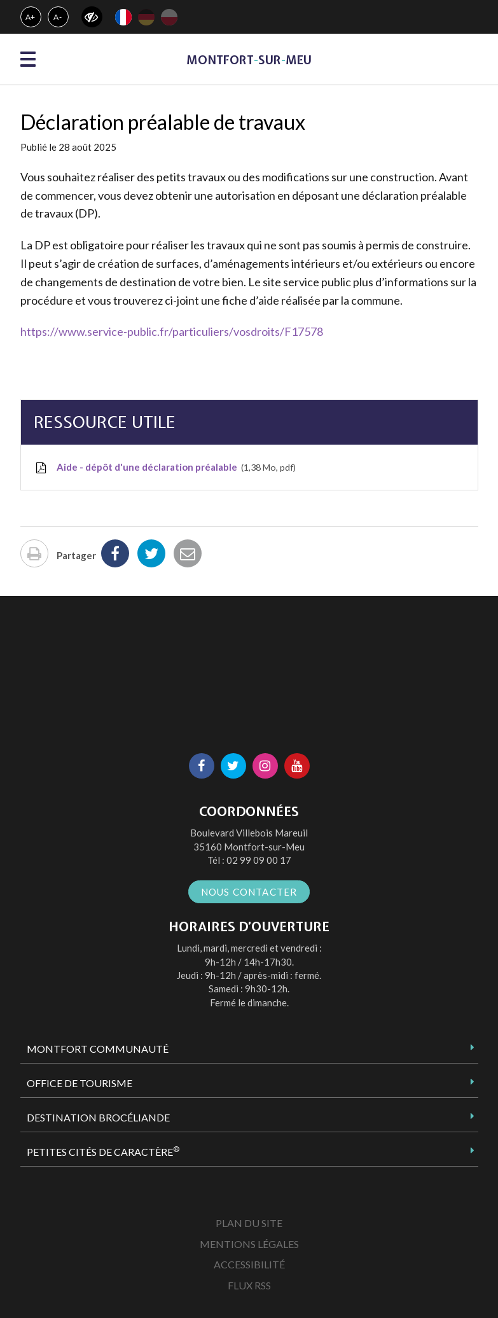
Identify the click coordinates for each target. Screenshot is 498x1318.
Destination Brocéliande (98, 1117)
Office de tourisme (79, 1083)
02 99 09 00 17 (258, 860)
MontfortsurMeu (249, 60)
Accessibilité (249, 1264)
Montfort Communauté (98, 1049)
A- (57, 17)
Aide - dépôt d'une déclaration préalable (165, 467)
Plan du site (249, 1223)
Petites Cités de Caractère (103, 1151)
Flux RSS (249, 1285)
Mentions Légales (249, 1244)
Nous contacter (249, 892)
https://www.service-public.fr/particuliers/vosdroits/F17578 (171, 331)
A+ (30, 17)
